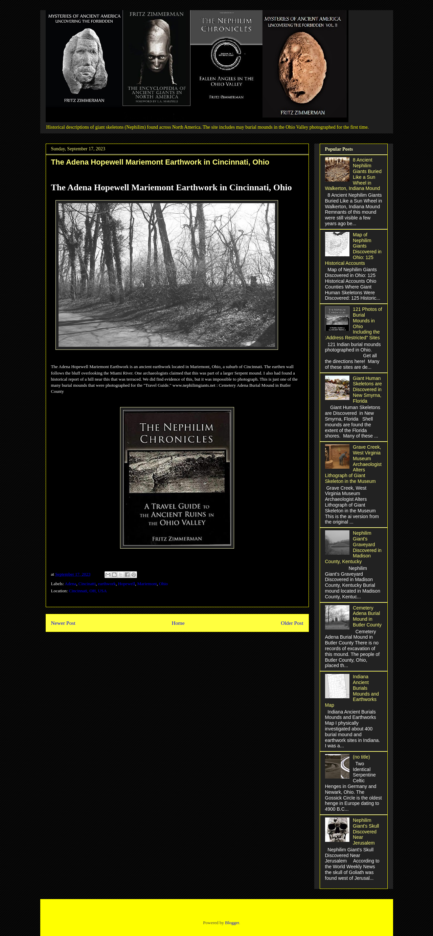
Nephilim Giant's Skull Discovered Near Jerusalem (366, 831)
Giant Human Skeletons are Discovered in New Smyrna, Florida (367, 390)
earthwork (107, 583)
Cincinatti (87, 583)
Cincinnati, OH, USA (88, 590)
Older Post (292, 623)
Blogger (232, 922)
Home (178, 623)
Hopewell (126, 583)
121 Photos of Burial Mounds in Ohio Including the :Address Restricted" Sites (353, 323)
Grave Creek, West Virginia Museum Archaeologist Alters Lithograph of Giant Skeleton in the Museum (353, 464)
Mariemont (147, 583)
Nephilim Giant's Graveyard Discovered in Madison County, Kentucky (353, 547)
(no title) (361, 757)
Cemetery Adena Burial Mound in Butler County (367, 616)
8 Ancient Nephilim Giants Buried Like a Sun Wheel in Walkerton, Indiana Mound (353, 174)
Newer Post (63, 623)
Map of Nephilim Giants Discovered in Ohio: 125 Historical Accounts (353, 249)
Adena (70, 583)
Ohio (163, 583)
